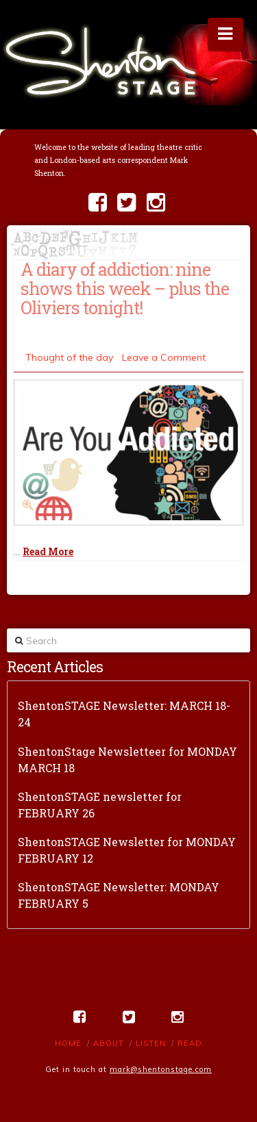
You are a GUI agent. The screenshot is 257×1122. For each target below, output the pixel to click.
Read (190, 1043)
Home (68, 1043)
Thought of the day (69, 357)
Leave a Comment (164, 357)
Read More (48, 551)
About (108, 1043)
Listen (151, 1043)
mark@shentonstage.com (161, 1069)
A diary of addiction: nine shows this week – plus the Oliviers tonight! (125, 288)
